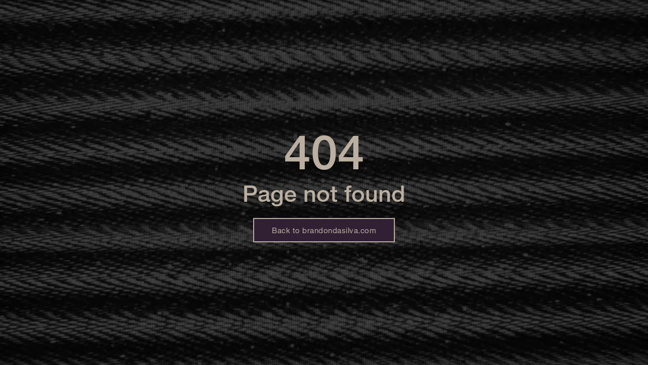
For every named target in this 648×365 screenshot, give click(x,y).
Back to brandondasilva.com (324, 230)
